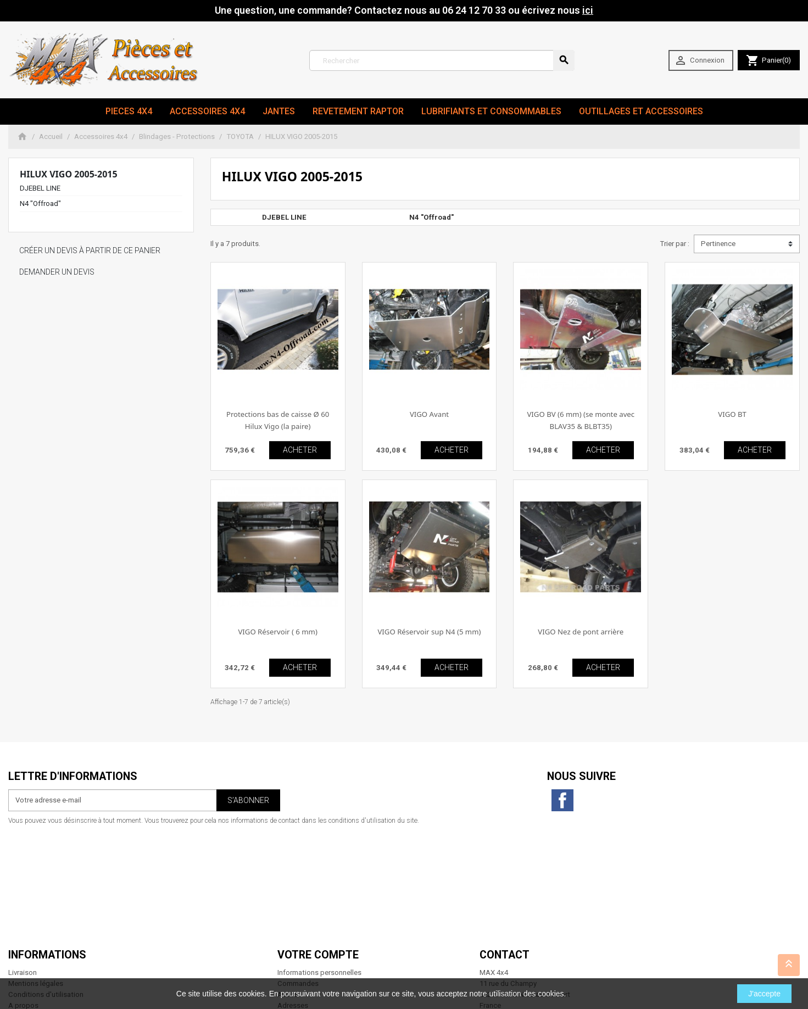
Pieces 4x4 (128, 111)
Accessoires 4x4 (207, 111)
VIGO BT (732, 414)
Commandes (298, 871)
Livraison (22, 860)
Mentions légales (35, 871)
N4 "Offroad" (40, 203)
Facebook (562, 800)
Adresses (292, 893)
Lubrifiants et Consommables (491, 111)
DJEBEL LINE (40, 188)
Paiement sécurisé (38, 904)
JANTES (279, 111)
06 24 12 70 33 (549, 958)
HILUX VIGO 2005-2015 (69, 174)
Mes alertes (296, 914)
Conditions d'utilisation (45, 882)
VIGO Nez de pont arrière (580, 632)
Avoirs (287, 882)
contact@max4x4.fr (540, 947)
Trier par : (674, 243)
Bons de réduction (306, 904)
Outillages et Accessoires (641, 111)
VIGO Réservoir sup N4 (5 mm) (429, 632)
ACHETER (300, 449)
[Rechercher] (442, 60)
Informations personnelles (319, 860)
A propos (23, 893)
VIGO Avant (429, 414)
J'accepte (764, 993)
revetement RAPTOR (358, 111)
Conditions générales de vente (57, 914)
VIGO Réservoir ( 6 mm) (277, 632)
